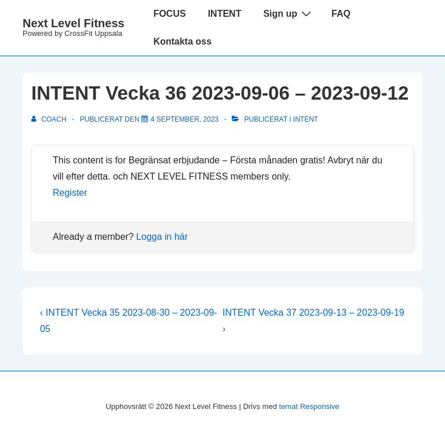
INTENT (225, 14)
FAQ (341, 14)
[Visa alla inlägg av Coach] (49, 119)
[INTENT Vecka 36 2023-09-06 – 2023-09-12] (184, 119)
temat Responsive (309, 406)
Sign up (288, 13)
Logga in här (162, 237)
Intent (305, 119)
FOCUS (170, 14)
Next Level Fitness (74, 23)
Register (70, 193)
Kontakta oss (182, 41)
